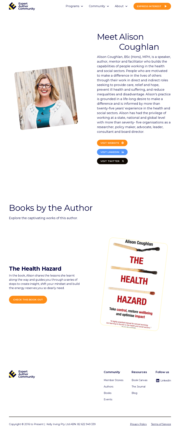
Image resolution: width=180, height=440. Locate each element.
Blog (134, 393)
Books (107, 393)
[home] (22, 6)
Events (108, 399)
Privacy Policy (138, 424)
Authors (108, 386)
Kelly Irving (53, 424)
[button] (74, 6)
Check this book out (28, 299)
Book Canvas (139, 380)
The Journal (138, 386)
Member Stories (113, 380)
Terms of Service (161, 424)
